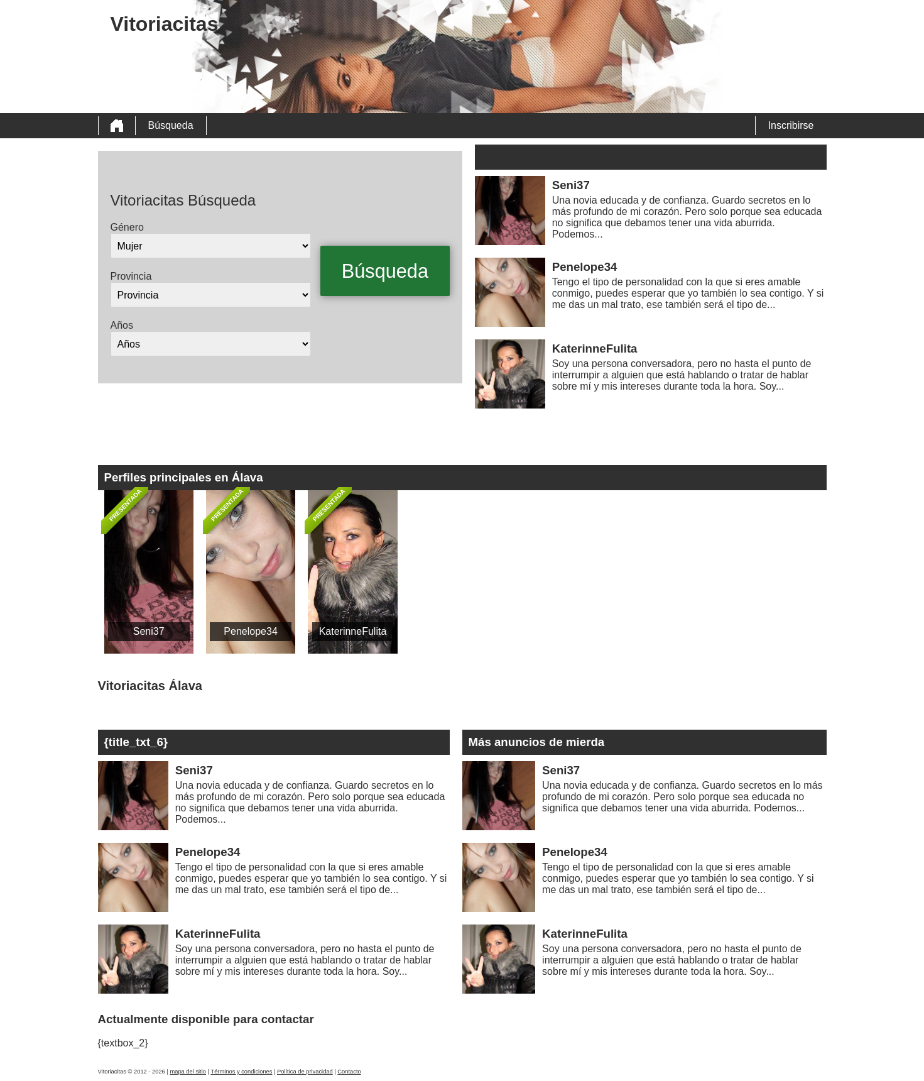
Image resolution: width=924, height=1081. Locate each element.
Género (127, 227)
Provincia (131, 276)
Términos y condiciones (241, 1071)
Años (122, 325)
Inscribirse (791, 125)
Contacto (349, 1071)
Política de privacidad (305, 1071)
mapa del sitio (188, 1071)
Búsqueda (170, 125)
